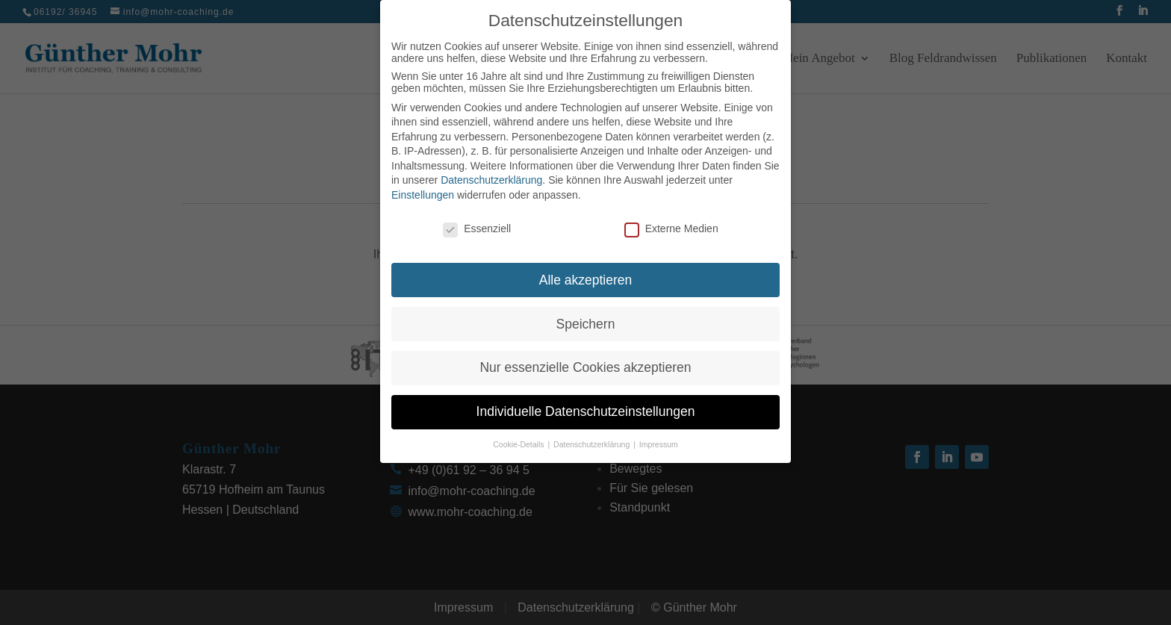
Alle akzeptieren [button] (586, 276)
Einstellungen (422, 191)
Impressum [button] (658, 440)
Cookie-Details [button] (519, 440)
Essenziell (477, 225)
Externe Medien (671, 225)
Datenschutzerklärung (491, 177)
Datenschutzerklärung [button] (592, 440)
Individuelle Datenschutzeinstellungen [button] (585, 408)
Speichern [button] (585, 320)
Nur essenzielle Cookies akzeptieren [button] (585, 364)
